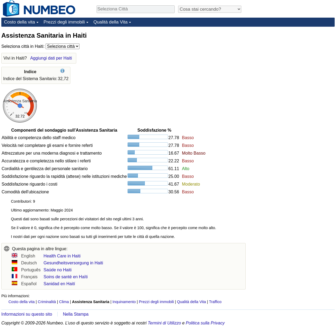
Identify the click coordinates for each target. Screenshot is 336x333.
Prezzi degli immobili (64, 22)
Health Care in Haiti (62, 256)
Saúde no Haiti (57, 270)
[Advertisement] (295, 64)
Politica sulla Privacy (205, 323)
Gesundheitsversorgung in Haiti (73, 263)
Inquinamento (124, 302)
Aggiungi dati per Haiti (51, 58)
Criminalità (47, 302)
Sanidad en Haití (59, 283)
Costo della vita (19, 22)
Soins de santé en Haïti (65, 277)
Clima (64, 302)
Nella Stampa (76, 314)
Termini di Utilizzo (164, 323)
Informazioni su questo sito (26, 314)
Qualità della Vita (110, 22)
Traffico (215, 302)
